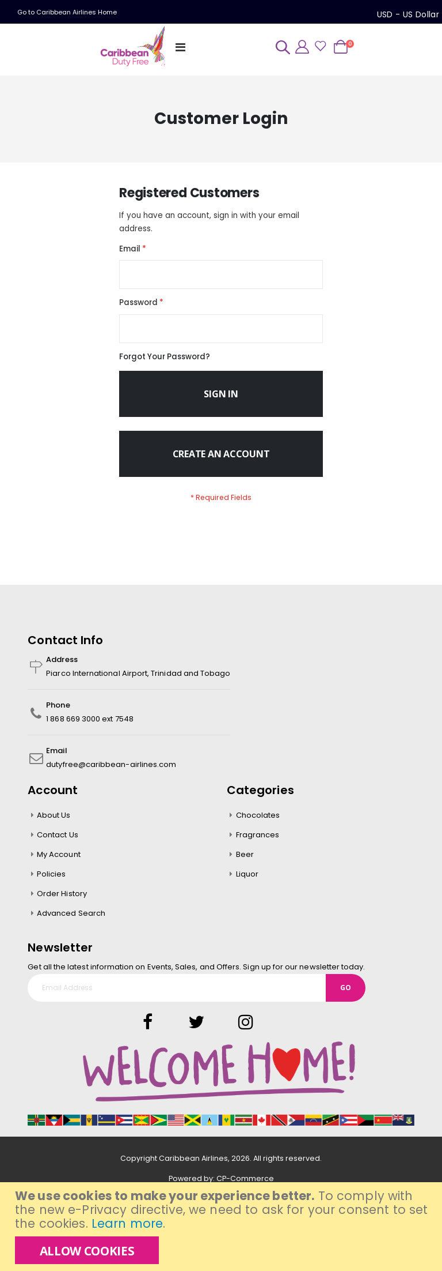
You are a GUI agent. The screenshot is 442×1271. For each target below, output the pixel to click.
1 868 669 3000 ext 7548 (90, 726)
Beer (245, 861)
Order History (62, 901)
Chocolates (258, 822)
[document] (222, 1226)
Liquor (247, 881)
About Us (54, 822)
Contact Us (57, 842)
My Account (59, 861)
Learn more (127, 1223)
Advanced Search (71, 920)
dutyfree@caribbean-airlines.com (111, 771)
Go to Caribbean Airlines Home (67, 12)
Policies (51, 881)
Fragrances (258, 842)
